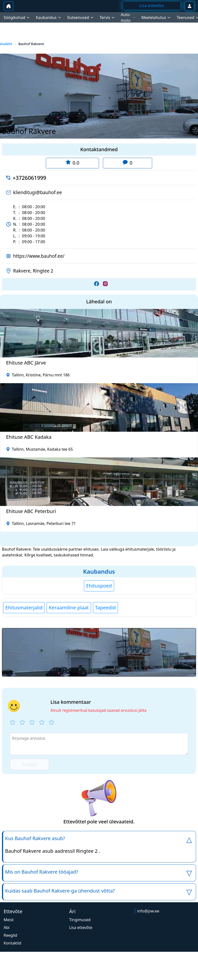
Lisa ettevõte (80, 927)
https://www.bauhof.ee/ (39, 256)
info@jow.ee (148, 911)
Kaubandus (99, 571)
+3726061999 (29, 177)
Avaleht (6, 43)
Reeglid (10, 935)
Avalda (29, 764)
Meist (9, 919)
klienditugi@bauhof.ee (37, 192)
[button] (99, 652)
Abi (6, 927)
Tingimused (80, 919)
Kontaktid (12, 943)
